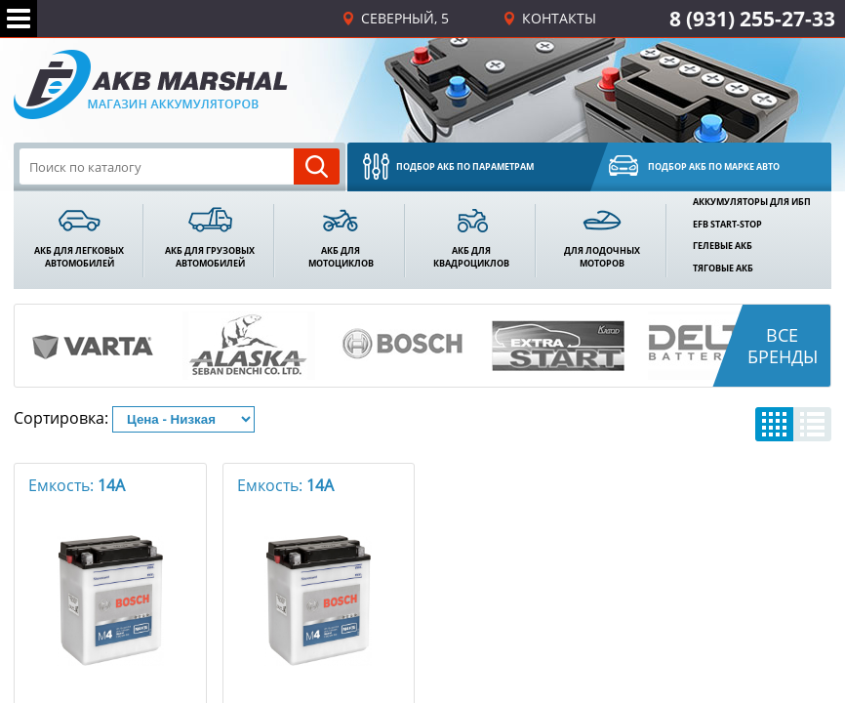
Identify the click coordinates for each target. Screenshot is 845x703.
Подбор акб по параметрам (465, 166)
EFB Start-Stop (727, 224)
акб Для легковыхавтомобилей (79, 256)
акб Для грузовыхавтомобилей (210, 256)
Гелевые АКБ (722, 246)
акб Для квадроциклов (471, 256)
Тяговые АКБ (723, 268)
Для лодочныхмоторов (602, 256)
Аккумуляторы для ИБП (752, 202)
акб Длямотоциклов (341, 256)
